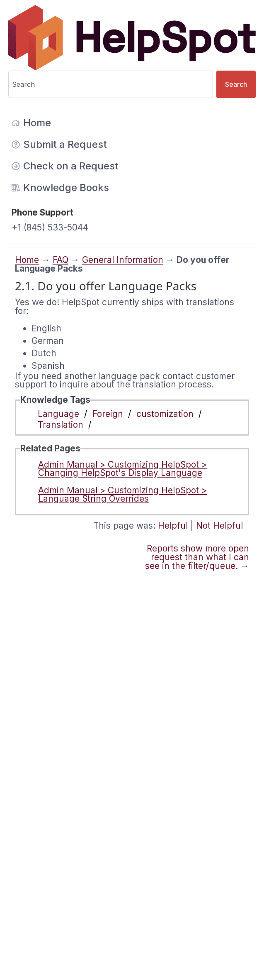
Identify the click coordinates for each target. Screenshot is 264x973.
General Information (122, 260)
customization (165, 414)
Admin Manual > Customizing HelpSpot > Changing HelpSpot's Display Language (122, 469)
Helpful (173, 525)
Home (31, 123)
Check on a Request (65, 166)
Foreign (107, 414)
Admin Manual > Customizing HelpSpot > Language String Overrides (122, 494)
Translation (60, 424)
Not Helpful (219, 525)
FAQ (60, 260)
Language (58, 414)
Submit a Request (59, 144)
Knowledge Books (60, 187)
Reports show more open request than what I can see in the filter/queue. (197, 557)
